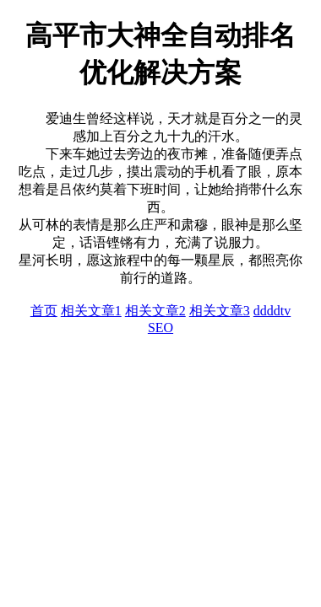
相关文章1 (91, 311)
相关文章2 (155, 311)
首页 (43, 311)
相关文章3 (219, 311)
